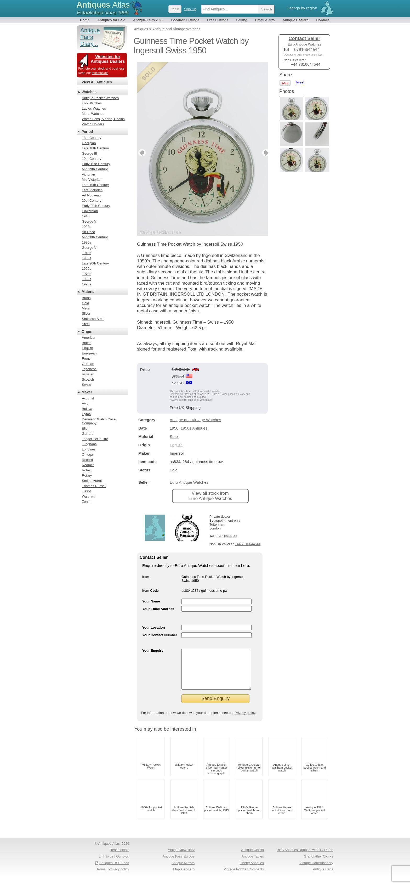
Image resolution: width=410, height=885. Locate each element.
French (87, 358)
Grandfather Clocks (318, 864)
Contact (322, 20)
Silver (86, 313)
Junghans (89, 444)
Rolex (86, 470)
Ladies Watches (94, 108)
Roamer (88, 465)
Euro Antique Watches (189, 482)
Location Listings (185, 20)
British (86, 343)
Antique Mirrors (183, 871)
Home (84, 20)
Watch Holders (93, 124)
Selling (241, 20)
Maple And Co (184, 877)
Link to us (106, 864)
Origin (87, 331)
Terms (101, 877)
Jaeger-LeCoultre (95, 439)
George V (89, 221)
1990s (86, 284)
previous (141, 152)
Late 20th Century (95, 263)
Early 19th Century (96, 164)
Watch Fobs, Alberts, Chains (103, 119)
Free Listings (217, 20)
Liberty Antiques (252, 871)
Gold (85, 303)
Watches (89, 92)
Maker (87, 392)
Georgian (89, 143)
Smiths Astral (92, 481)
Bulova (87, 409)
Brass (86, 298)
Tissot (86, 491)
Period (87, 131)
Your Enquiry (152, 650)
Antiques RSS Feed (114, 871)
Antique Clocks (252, 858)
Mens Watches (93, 114)
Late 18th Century (95, 148)
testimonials (100, 73)
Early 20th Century (96, 206)
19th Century (91, 159)
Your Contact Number (159, 635)
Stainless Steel (93, 319)
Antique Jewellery (181, 858)
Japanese (89, 369)
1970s (86, 274)
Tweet (299, 82)
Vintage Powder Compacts (244, 877)
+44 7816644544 (247, 544)
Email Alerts (265, 20)
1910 (85, 216)
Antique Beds (323, 877)
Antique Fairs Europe (179, 864)
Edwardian (90, 211)
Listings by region (302, 8)
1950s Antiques (194, 428)
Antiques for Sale (111, 20)
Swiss (86, 385)
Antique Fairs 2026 (148, 20)
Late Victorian (92, 190)
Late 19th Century (95, 185)
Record (87, 460)
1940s (86, 253)
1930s (86, 242)
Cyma (86, 414)
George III (89, 153)
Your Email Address (158, 609)
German (88, 364)
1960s (86, 268)
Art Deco (88, 232)
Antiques (102, 4)
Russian (88, 374)
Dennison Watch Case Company (99, 421)
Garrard (88, 434)
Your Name (151, 601)
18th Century (91, 138)
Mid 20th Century (95, 237)
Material (88, 292)
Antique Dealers (296, 20)
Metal (86, 308)
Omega (87, 454)
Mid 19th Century (95, 169)
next (263, 152)
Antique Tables (253, 864)
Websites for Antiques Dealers (108, 59)
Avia (85, 403)
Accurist (88, 398)
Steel (174, 436)
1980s (86, 279)
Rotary (87, 475)
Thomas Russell (94, 486)
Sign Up (190, 9)
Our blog (122, 864)
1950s (86, 258)
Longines (89, 449)
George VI (89, 248)
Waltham (88, 496)
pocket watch (250, 294)
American (89, 338)
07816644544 (227, 536)
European (89, 353)
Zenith (86, 502)
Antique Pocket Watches (100, 98)
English (176, 445)
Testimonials (119, 858)
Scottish (88, 379)
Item (145, 577)
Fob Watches (92, 103)
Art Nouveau (91, 195)
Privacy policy (245, 721)
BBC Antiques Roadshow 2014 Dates (305, 858)
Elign (85, 428)
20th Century (91, 200)
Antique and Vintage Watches (195, 420)
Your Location (153, 627)
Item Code (150, 591)
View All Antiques (97, 82)
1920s (86, 227)
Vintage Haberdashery (316, 871)
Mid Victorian (91, 180)
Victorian (88, 174)
